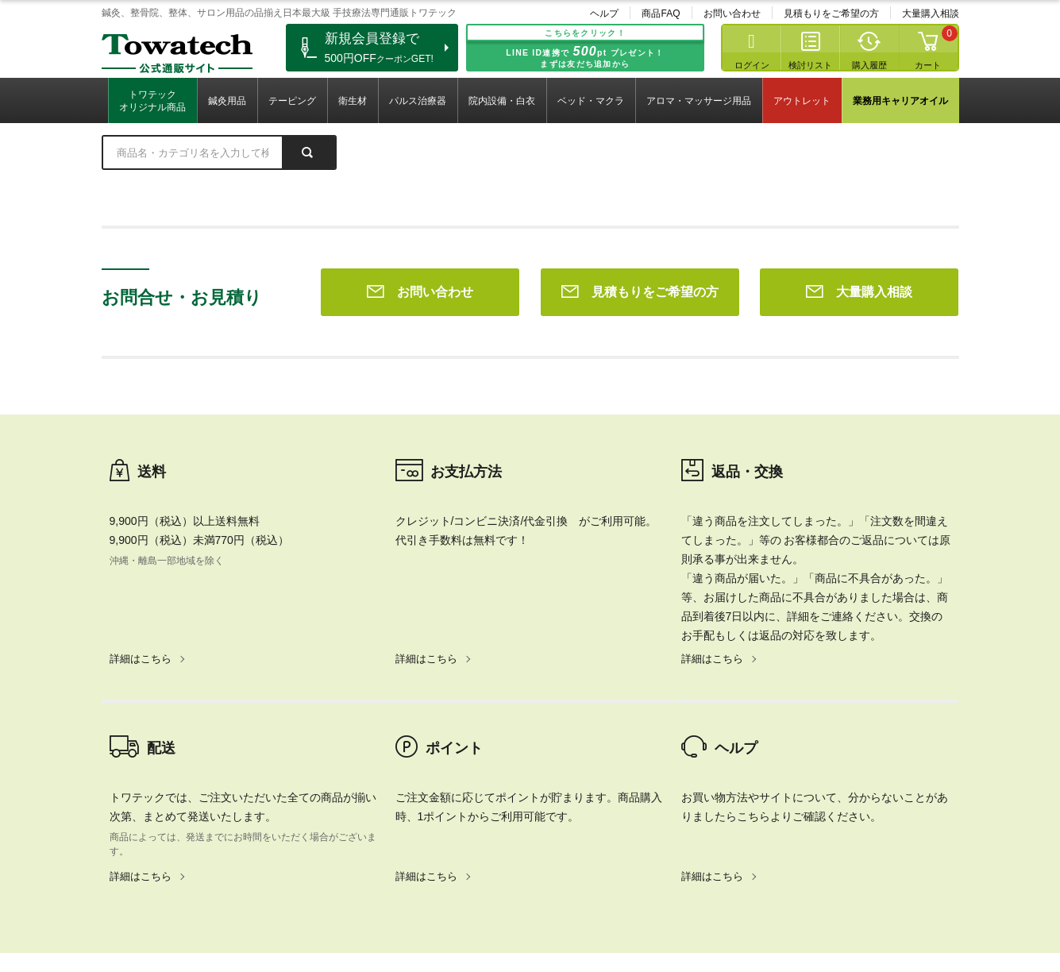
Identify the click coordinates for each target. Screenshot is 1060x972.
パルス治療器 (417, 100)
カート (928, 65)
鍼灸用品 (227, 100)
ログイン (751, 65)
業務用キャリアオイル (900, 100)
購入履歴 (869, 65)
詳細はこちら (141, 430)
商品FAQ (661, 13)
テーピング (292, 100)
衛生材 (352, 100)
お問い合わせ (732, 13)
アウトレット (802, 100)
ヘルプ (604, 13)
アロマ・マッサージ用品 (698, 100)
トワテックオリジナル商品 (152, 101)
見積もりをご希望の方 (831, 13)
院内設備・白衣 (501, 100)
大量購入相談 (930, 13)
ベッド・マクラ (590, 100)
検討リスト (810, 65)
